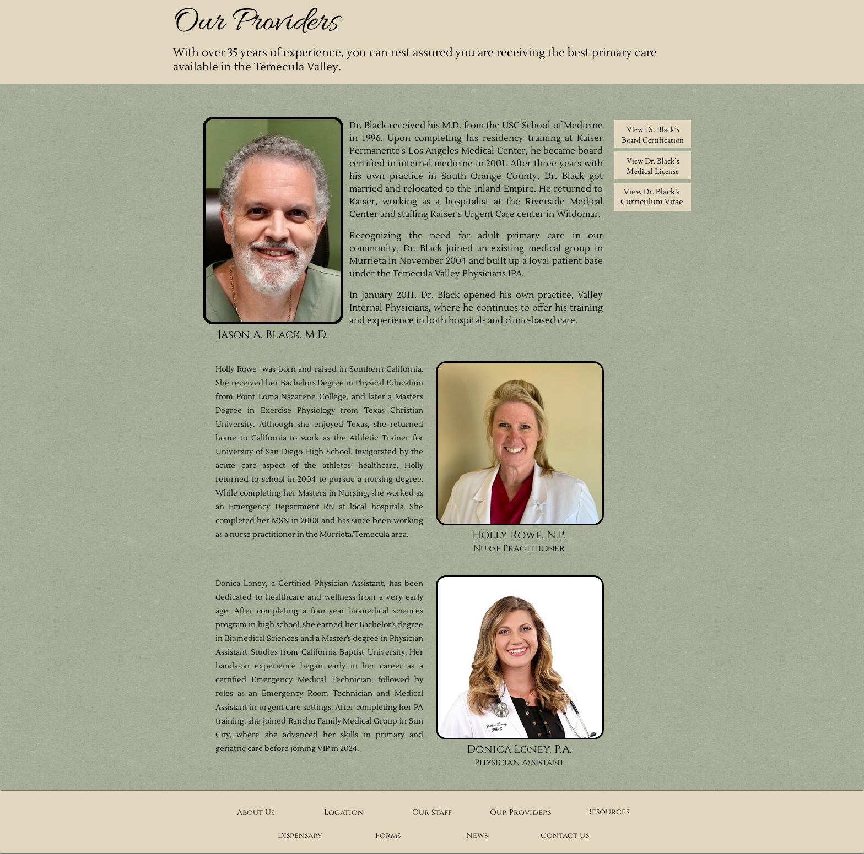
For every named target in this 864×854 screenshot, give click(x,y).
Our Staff (432, 812)
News (477, 835)
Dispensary (300, 835)
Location (344, 812)
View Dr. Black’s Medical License (653, 165)
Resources (608, 812)
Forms (388, 835)
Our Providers (520, 812)
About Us (255, 812)
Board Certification (653, 139)
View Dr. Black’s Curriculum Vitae (651, 197)
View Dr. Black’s (653, 129)
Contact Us (565, 835)
